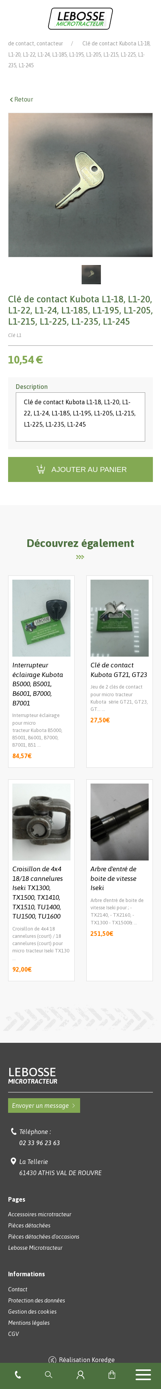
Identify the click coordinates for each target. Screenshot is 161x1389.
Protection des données (36, 1311)
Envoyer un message (44, 1116)
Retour (20, 110)
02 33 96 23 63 (39, 1153)
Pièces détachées (103, 43)
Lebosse (80, 1086)
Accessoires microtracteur (39, 1225)
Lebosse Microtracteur (35, 43)
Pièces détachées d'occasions (43, 1247)
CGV (13, 1345)
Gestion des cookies (32, 1322)
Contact (17, 1300)
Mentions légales (29, 1334)
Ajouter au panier (80, 480)
